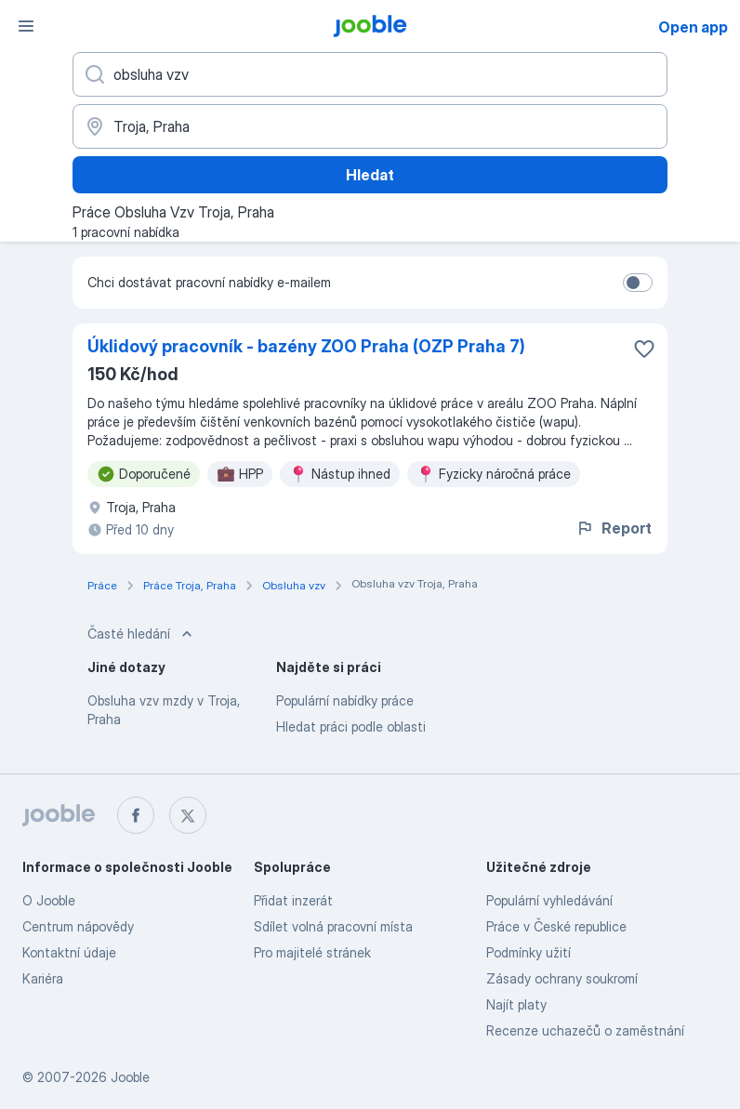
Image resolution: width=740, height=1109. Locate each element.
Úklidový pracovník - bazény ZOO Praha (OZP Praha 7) (306, 346)
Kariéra (42, 978)
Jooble (130, 1077)
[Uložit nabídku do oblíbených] (644, 348)
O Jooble (48, 900)
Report (613, 528)
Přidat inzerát (293, 900)
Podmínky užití (528, 952)
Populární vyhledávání (549, 900)
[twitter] (187, 815)
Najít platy (516, 1004)
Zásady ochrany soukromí (562, 978)
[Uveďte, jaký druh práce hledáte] (370, 74)
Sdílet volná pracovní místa (333, 926)
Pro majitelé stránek (312, 952)
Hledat (370, 174)
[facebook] (135, 815)
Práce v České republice (556, 926)
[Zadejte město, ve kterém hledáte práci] (370, 126)
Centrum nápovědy (78, 926)
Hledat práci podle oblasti (351, 726)
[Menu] (26, 26)
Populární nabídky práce (345, 700)
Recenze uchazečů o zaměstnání (585, 1030)
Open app (693, 27)
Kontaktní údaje (69, 952)
